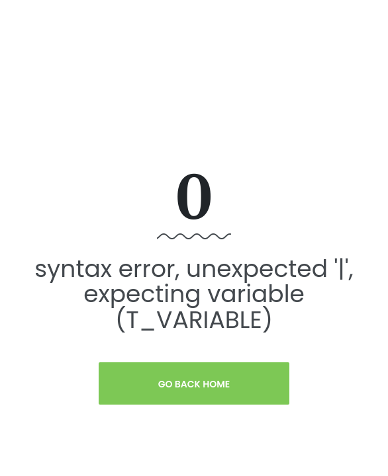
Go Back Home (194, 384)
